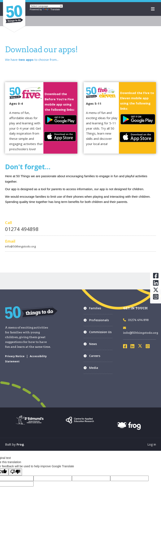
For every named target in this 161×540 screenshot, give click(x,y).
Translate (51, 9)
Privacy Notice (15, 356)
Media (93, 368)
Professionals (99, 320)
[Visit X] (142, 347)
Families (95, 308)
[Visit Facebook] (126, 347)
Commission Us (100, 332)
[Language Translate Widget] (46, 6)
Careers (94, 356)
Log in (151, 444)
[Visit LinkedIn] (133, 347)
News (93, 344)
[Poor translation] (15, 472)
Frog (20, 444)
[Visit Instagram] (149, 347)
